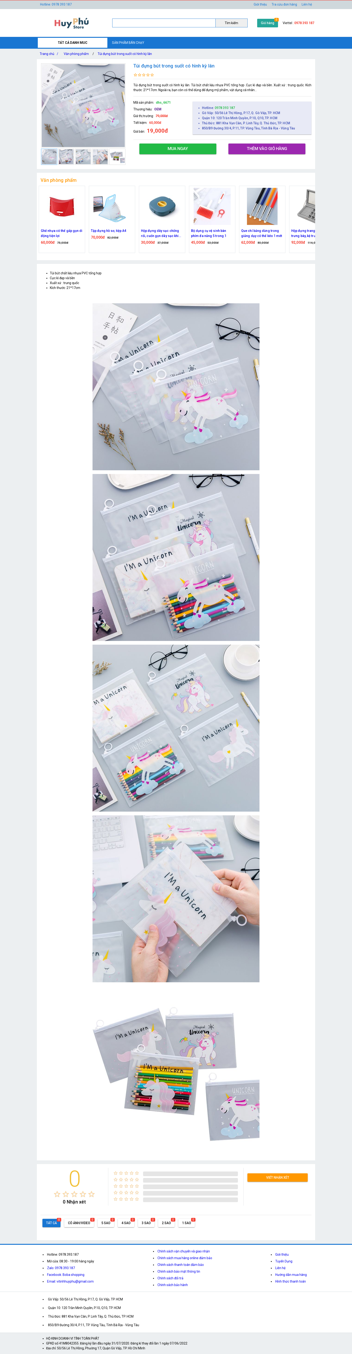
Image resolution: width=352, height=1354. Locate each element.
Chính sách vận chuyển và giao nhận (183, 1251)
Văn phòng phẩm (76, 54)
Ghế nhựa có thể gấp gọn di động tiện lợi (62, 233)
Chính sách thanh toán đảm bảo (180, 1265)
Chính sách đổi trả (170, 1278)
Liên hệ (307, 4)
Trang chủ (50, 54)
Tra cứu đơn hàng (284, 4)
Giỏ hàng (267, 23)
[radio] (57, 1194)
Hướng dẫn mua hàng (291, 1275)
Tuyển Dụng (283, 1261)
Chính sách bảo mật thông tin (178, 1271)
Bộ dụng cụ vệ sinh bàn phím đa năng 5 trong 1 (208, 233)
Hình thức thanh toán (290, 1281)
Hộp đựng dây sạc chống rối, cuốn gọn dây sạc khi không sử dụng (160, 233)
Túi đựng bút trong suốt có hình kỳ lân (125, 54)
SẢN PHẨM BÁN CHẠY (128, 43)
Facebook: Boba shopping (65, 1275)
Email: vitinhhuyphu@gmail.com (70, 1281)
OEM (157, 109)
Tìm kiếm (231, 23)
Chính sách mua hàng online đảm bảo (184, 1258)
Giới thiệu (282, 1254)
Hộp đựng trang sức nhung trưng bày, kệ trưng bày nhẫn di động (311, 233)
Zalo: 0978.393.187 (61, 1268)
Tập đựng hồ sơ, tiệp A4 (108, 231)
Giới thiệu (260, 4)
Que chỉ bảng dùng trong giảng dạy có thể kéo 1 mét (261, 233)
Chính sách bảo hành (172, 1285)
